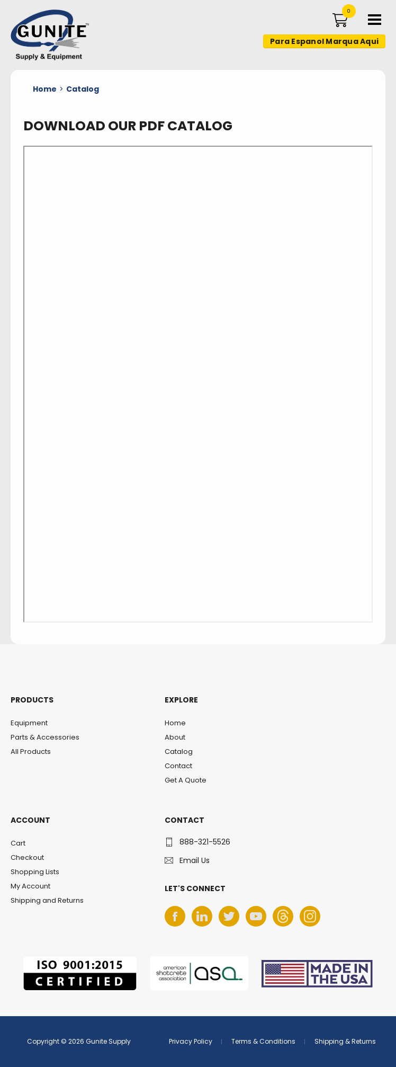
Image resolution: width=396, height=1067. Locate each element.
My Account (30, 886)
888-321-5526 (204, 842)
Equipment (29, 723)
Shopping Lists (35, 872)
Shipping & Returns (345, 1041)
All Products (31, 751)
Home (175, 723)
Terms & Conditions (263, 1041)
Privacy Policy (190, 1041)
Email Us (194, 860)
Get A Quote (185, 780)
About (175, 737)
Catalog (179, 751)
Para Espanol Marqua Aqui (324, 41)
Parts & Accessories (45, 737)
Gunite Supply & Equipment (44, 60)
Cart (18, 843)
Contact (178, 766)
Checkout (27, 857)
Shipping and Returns (47, 900)
